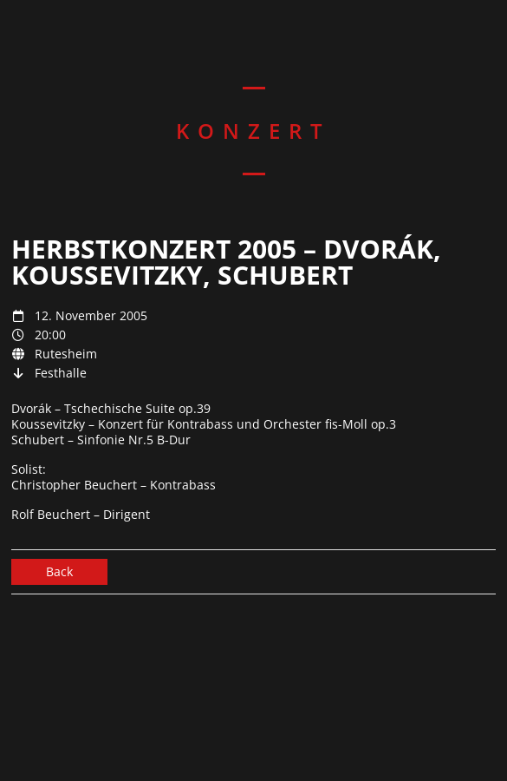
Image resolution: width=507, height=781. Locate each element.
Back (59, 571)
